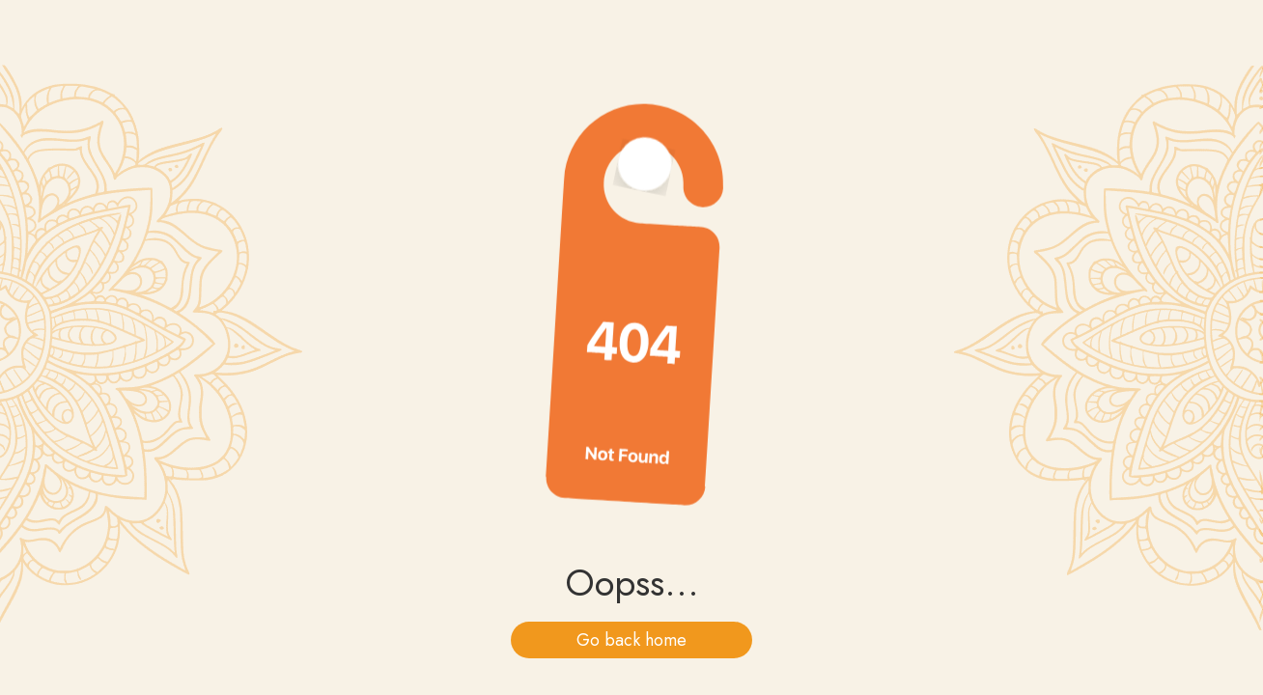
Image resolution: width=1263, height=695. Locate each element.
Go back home (631, 640)
